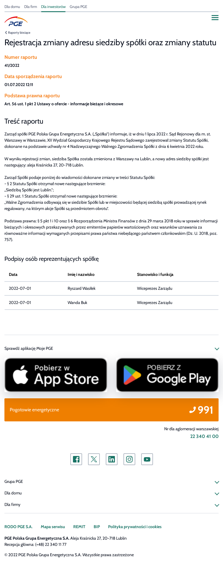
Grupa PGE (78, 6)
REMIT (79, 526)
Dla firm (30, 6)
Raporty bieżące (19, 32)
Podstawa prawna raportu (32, 95)
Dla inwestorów (53, 6)
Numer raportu (20, 57)
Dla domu (12, 6)
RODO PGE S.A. (18, 526)
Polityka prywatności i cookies (135, 526)
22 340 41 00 (204, 436)
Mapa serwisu (53, 526)
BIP (97, 526)
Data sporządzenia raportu (33, 76)
